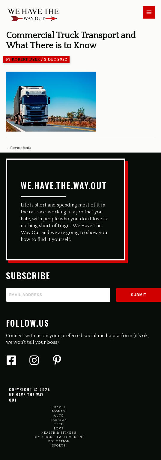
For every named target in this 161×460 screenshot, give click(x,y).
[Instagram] (34, 360)
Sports (59, 445)
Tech (59, 424)
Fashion (59, 420)
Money (59, 411)
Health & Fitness (58, 433)
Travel (59, 407)
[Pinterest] (57, 360)
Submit (138, 295)
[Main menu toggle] (149, 12)
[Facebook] (11, 360)
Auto (59, 415)
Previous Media (19, 148)
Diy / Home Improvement (59, 437)
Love (59, 428)
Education (59, 441)
